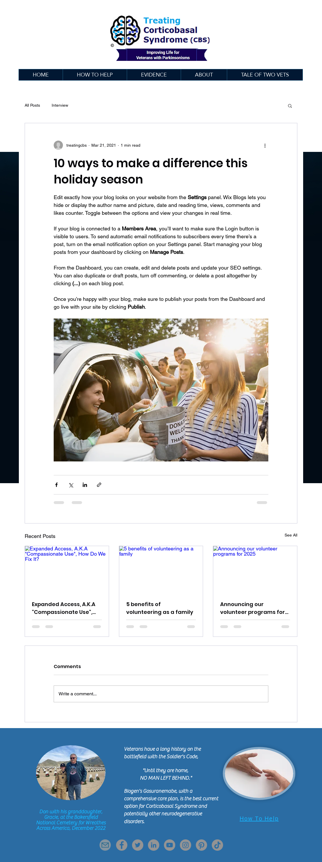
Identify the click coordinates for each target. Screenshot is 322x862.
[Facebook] (121, 845)
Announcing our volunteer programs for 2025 (252, 608)
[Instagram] (185, 845)
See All (291, 535)
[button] (154, 74)
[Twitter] (137, 845)
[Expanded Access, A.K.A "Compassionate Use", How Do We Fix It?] (67, 569)
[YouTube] (169, 845)
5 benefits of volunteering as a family (159, 608)
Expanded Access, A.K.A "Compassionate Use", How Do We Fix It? (63, 608)
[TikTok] (217, 845)
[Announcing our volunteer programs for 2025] (255, 569)
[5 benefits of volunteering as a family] (161, 569)
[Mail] (105, 845)
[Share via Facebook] (56, 485)
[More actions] (264, 145)
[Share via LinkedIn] (85, 485)
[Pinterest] (201, 845)
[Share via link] (99, 485)
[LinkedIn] (153, 845)
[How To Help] (259, 818)
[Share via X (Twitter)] (70, 485)
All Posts (32, 105)
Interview (60, 105)
